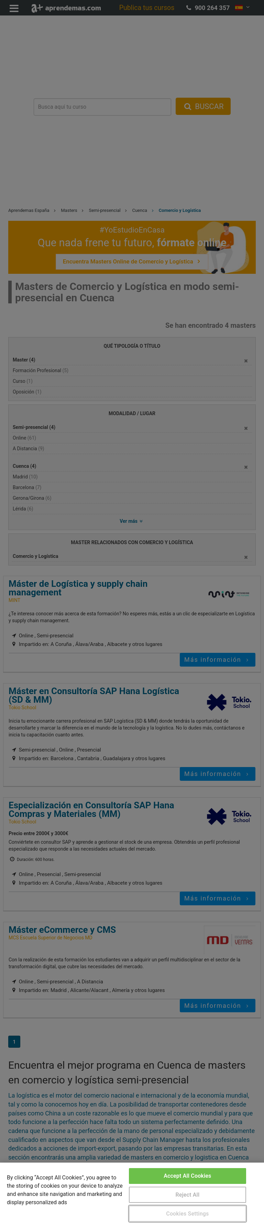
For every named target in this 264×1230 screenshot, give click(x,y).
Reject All (187, 1194)
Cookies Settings (187, 1213)
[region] (132, 1196)
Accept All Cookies (187, 1176)
